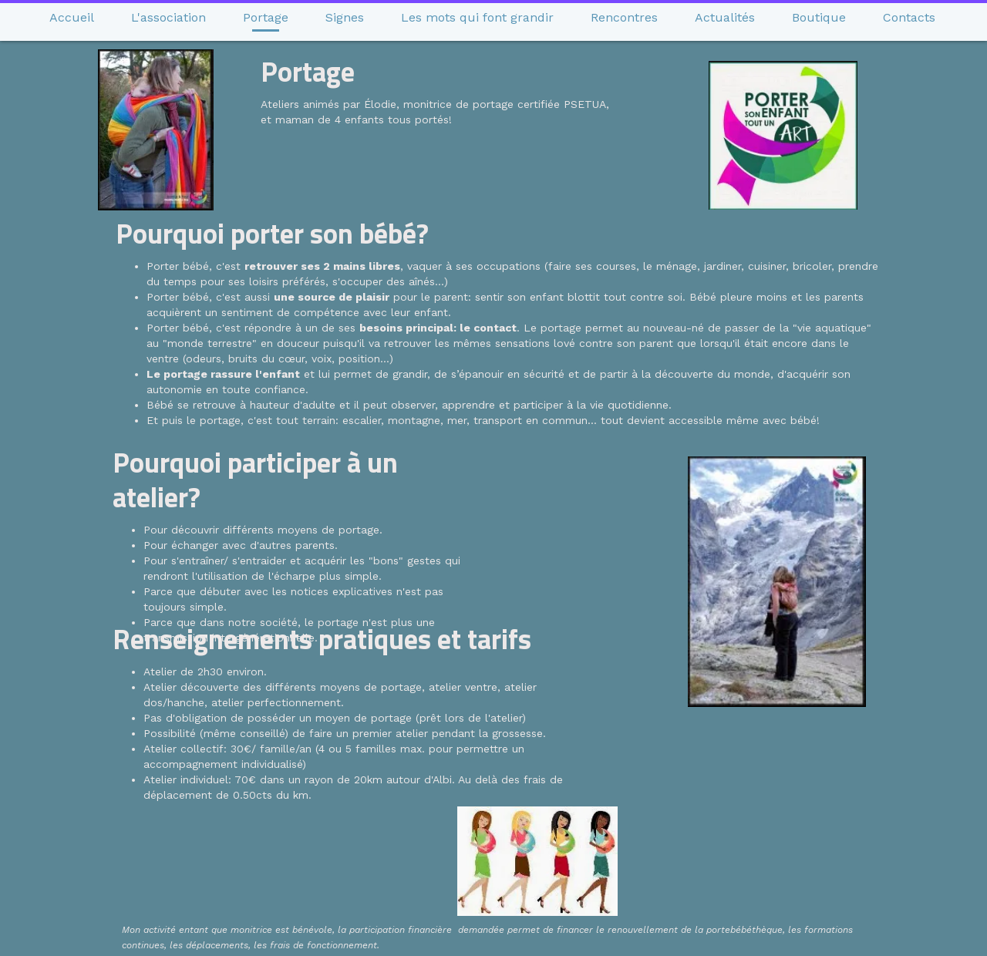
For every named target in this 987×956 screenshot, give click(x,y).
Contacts (909, 17)
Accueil (71, 17)
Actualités (725, 17)
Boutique (819, 17)
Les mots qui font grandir (477, 17)
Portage (265, 17)
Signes (344, 17)
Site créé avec (497, 946)
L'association (168, 17)
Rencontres (624, 17)
